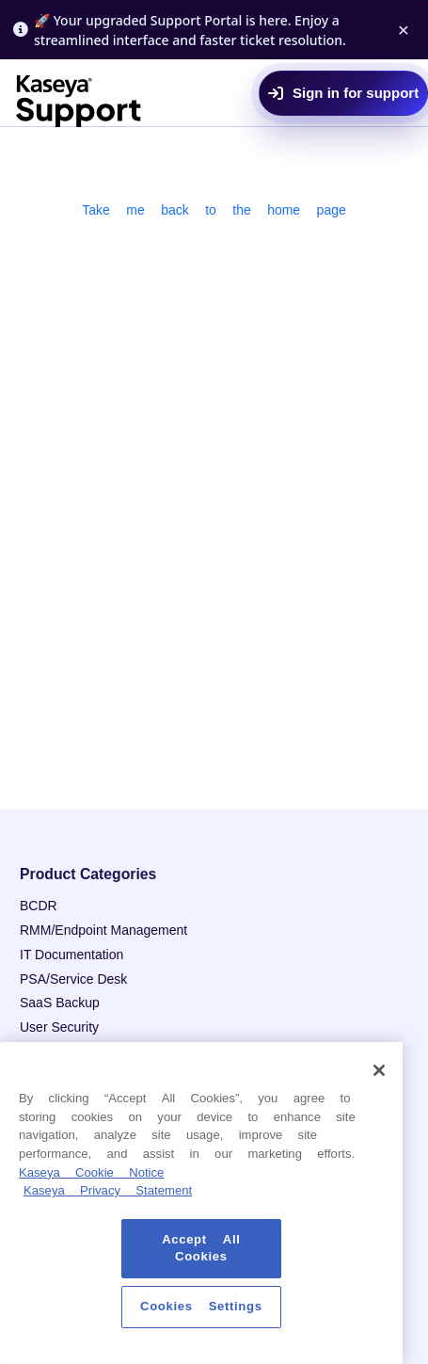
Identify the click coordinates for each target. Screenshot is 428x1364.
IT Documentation (71, 954)
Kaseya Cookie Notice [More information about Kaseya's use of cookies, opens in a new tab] (91, 1172)
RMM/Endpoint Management (103, 930)
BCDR (38, 905)
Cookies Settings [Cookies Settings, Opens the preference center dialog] (201, 1306)
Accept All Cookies (201, 1247)
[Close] (379, 1070)
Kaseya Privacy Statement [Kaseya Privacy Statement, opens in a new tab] (108, 1190)
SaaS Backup (60, 1002)
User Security (59, 1027)
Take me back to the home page (214, 209)
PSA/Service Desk (73, 979)
